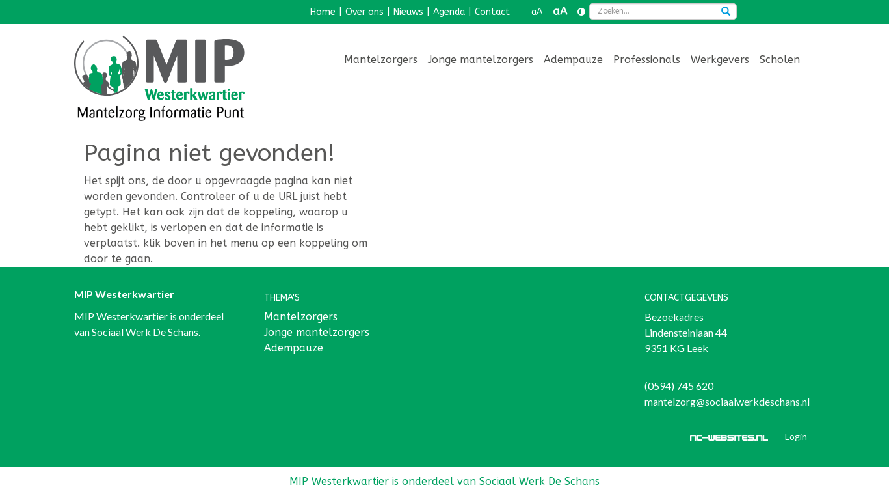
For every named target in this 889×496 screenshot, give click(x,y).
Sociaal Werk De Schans (145, 331)
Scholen (780, 59)
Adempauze (573, 59)
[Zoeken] (726, 12)
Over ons (364, 12)
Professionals (646, 59)
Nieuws (408, 12)
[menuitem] (381, 61)
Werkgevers (720, 59)
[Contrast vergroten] (581, 12)
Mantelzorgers (381, 59)
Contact (492, 12)
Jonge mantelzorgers (480, 59)
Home (323, 12)
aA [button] (536, 12)
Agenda (449, 12)
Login (796, 436)
